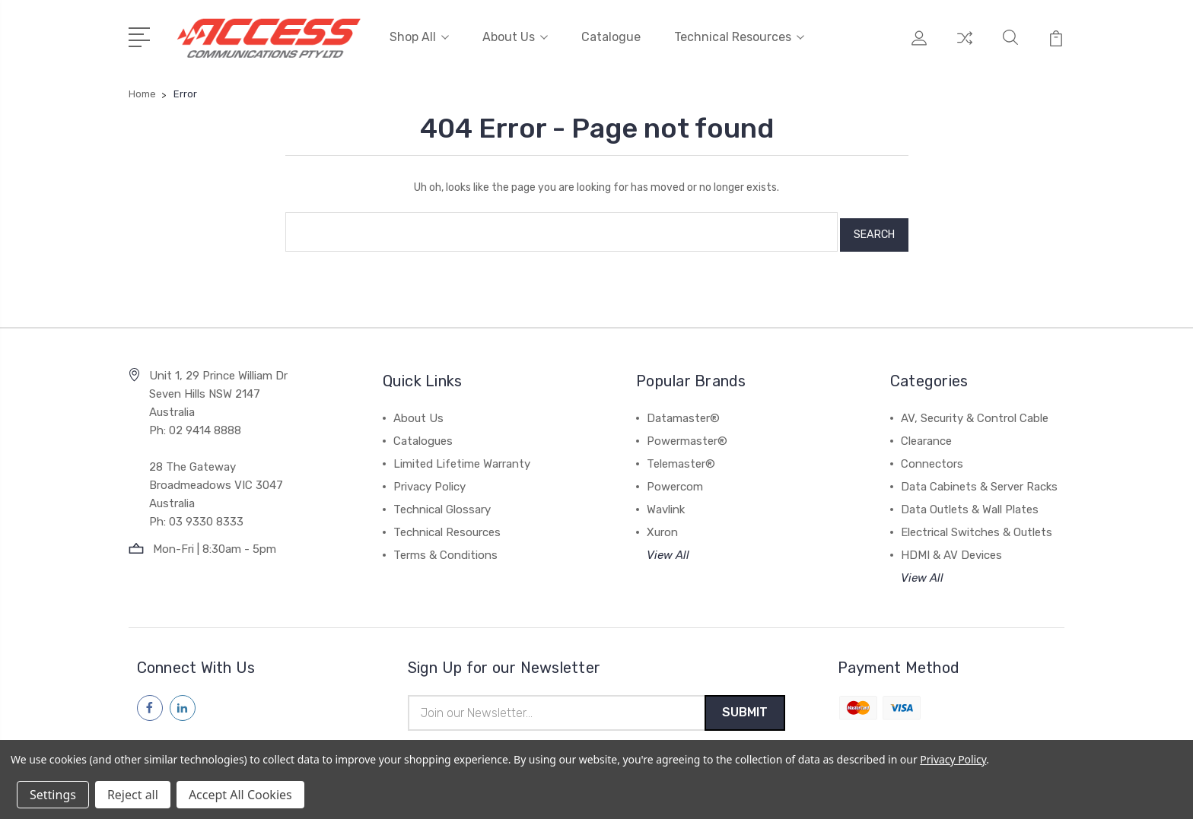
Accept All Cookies (240, 794)
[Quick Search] (1010, 45)
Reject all (132, 794)
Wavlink (666, 501)
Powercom (675, 478)
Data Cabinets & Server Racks (979, 478)
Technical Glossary (442, 501)
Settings (53, 794)
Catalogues (423, 433)
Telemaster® (681, 455)
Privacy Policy (429, 478)
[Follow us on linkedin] (183, 700)
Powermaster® (687, 433)
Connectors (932, 455)
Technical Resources (739, 36)
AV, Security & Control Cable (974, 410)
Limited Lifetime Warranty (461, 455)
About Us (515, 36)
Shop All (419, 36)
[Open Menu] (142, 34)
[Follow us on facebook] (150, 700)
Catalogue (611, 36)
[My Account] (919, 45)
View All (668, 547)
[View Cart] (1056, 45)
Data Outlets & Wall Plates (970, 501)
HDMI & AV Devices (951, 547)
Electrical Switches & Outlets (976, 524)
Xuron (662, 524)
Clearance (926, 433)
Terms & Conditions (445, 547)
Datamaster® (683, 410)
